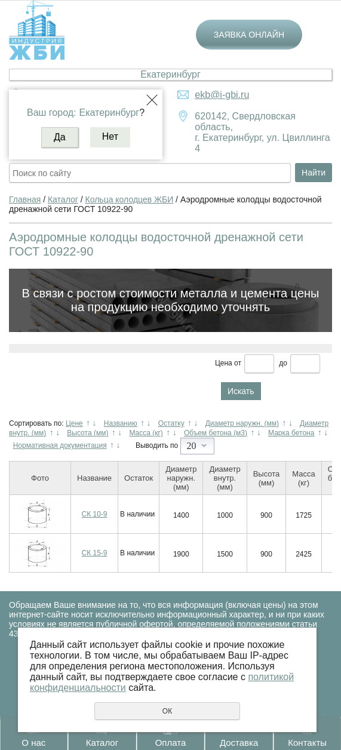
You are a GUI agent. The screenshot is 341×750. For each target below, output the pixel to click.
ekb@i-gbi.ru (222, 95)
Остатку (171, 423)
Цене (74, 423)
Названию (120, 423)
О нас (33, 742)
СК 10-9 (94, 514)
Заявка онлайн (249, 34)
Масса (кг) (145, 433)
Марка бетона (291, 433)
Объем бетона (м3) (215, 433)
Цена (223, 363)
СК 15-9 (94, 553)
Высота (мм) (87, 433)
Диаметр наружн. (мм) (242, 423)
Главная (25, 199)
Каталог (102, 742)
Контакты (307, 742)
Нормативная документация (60, 445)
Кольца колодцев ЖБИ (129, 199)
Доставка (239, 742)
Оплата (170, 742)
